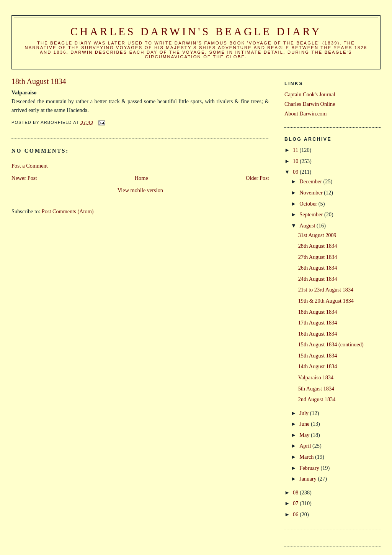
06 (296, 514)
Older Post (257, 178)
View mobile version (140, 190)
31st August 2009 (317, 235)
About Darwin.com (305, 113)
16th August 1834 (317, 334)
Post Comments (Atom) (68, 211)
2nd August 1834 (317, 399)
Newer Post (24, 178)
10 (296, 161)
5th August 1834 (316, 388)
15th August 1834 (317, 355)
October (308, 204)
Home (141, 178)
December (311, 181)
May (305, 435)
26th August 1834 (317, 268)
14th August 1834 (317, 366)
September (311, 214)
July (304, 413)
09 (296, 172)
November (311, 192)
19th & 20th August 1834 (326, 301)
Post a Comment (29, 166)
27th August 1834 (317, 257)
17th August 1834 (317, 322)
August (308, 225)
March (307, 457)
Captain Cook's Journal (309, 94)
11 (296, 150)
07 (296, 503)
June (305, 424)
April (305, 446)
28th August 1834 (317, 246)
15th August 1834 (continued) (331, 344)
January (308, 479)
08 (296, 492)
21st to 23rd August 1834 (326, 290)
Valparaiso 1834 (316, 377)
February (309, 468)
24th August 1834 (317, 279)
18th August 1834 (317, 312)
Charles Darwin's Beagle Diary (196, 32)
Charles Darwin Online (309, 104)
